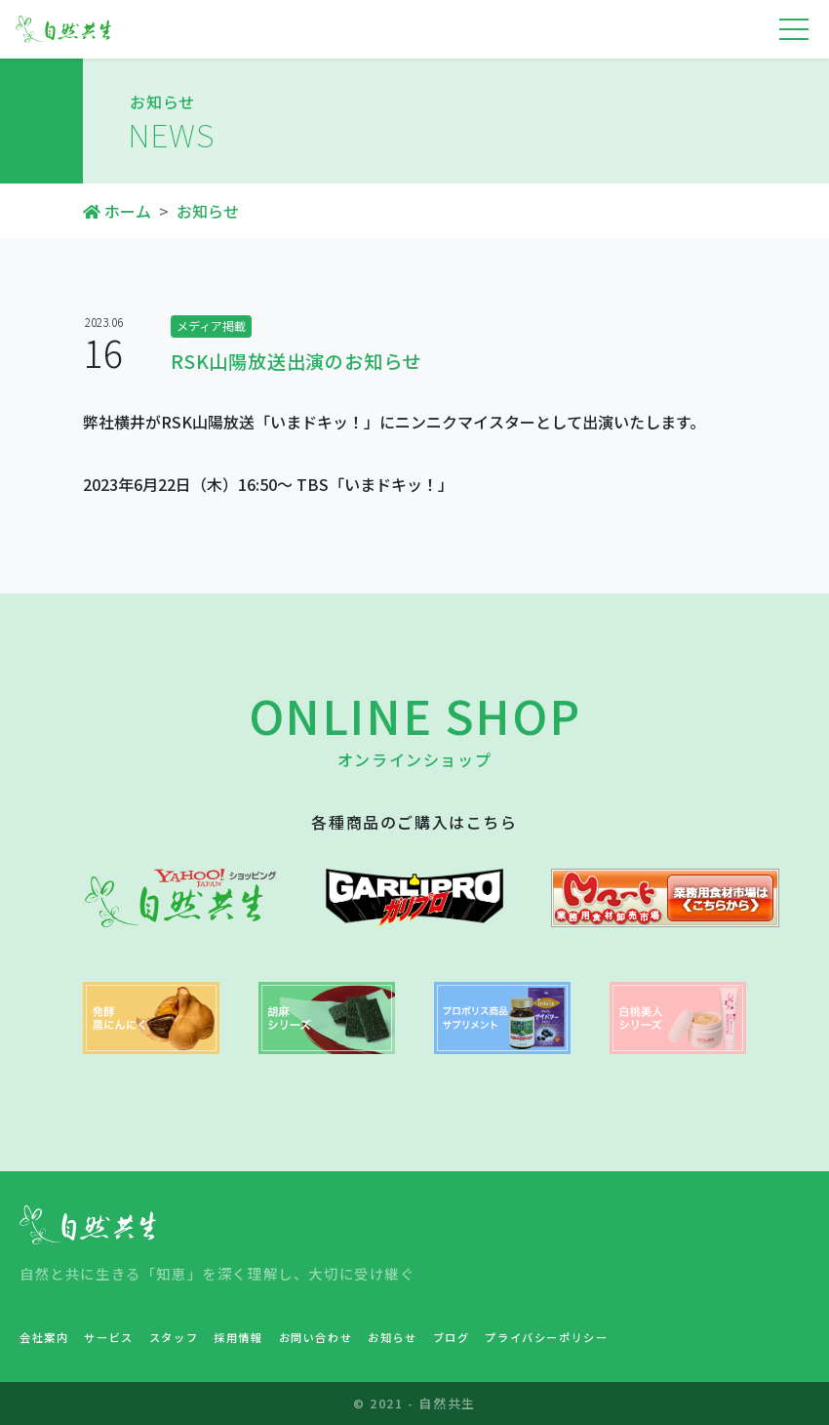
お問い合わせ (316, 1337)
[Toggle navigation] (793, 29)
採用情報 (238, 1337)
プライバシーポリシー (546, 1337)
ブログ (451, 1337)
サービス (108, 1337)
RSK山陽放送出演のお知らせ (296, 361)
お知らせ (208, 211)
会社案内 (44, 1337)
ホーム (117, 211)
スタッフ (173, 1337)
